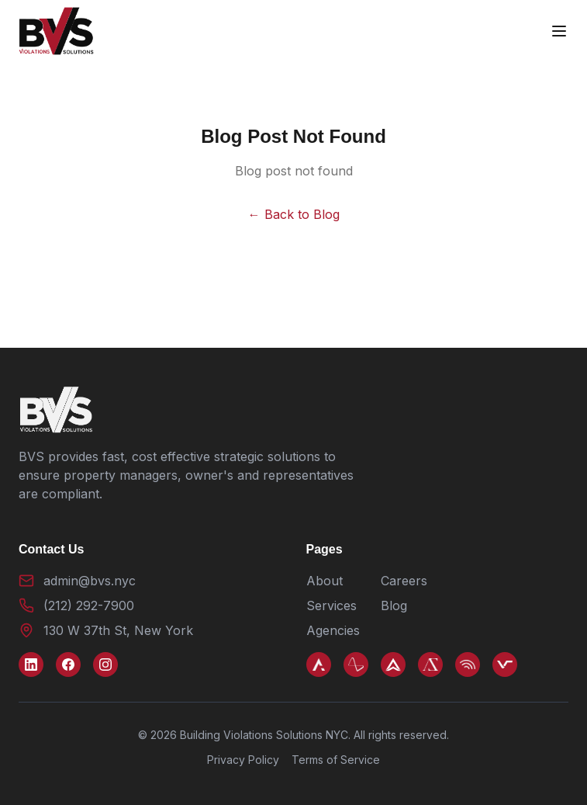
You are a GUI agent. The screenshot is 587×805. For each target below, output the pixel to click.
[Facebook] (68, 664)
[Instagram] (105, 664)
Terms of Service (336, 759)
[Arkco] (393, 664)
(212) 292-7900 (88, 605)
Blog (394, 605)
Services (331, 605)
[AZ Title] (430, 664)
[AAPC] (356, 664)
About (324, 580)
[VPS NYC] (504, 664)
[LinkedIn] (31, 664)
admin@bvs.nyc (89, 580)
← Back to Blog (294, 214)
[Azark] (318, 664)
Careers (404, 580)
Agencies (333, 630)
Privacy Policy (243, 759)
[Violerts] (467, 664)
